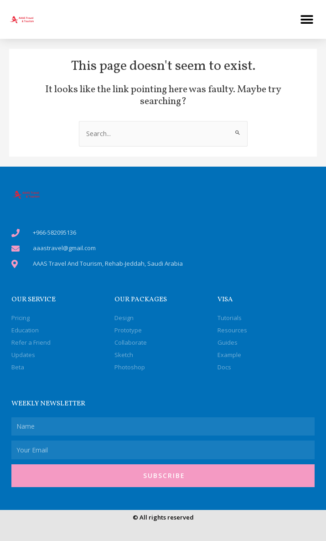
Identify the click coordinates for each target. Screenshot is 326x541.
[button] (306, 19)
